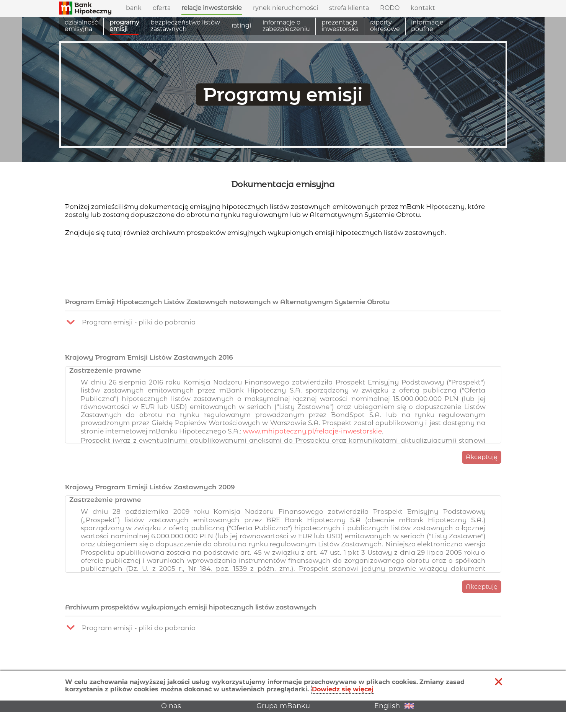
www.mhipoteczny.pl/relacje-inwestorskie (312, 457)
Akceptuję (481, 483)
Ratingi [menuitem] (241, 25)
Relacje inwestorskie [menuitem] (211, 5)
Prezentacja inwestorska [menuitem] (340, 26)
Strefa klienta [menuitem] (349, 5)
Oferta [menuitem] (162, 5)
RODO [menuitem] (390, 7)
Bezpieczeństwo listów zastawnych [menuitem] (185, 26)
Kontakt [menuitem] (423, 7)
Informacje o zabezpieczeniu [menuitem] (286, 26)
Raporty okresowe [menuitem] (385, 26)
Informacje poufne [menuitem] (427, 26)
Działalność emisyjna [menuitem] (81, 26)
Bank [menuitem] (134, 5)
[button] (85, 7)
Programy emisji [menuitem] (124, 26)
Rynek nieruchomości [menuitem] (285, 7)
